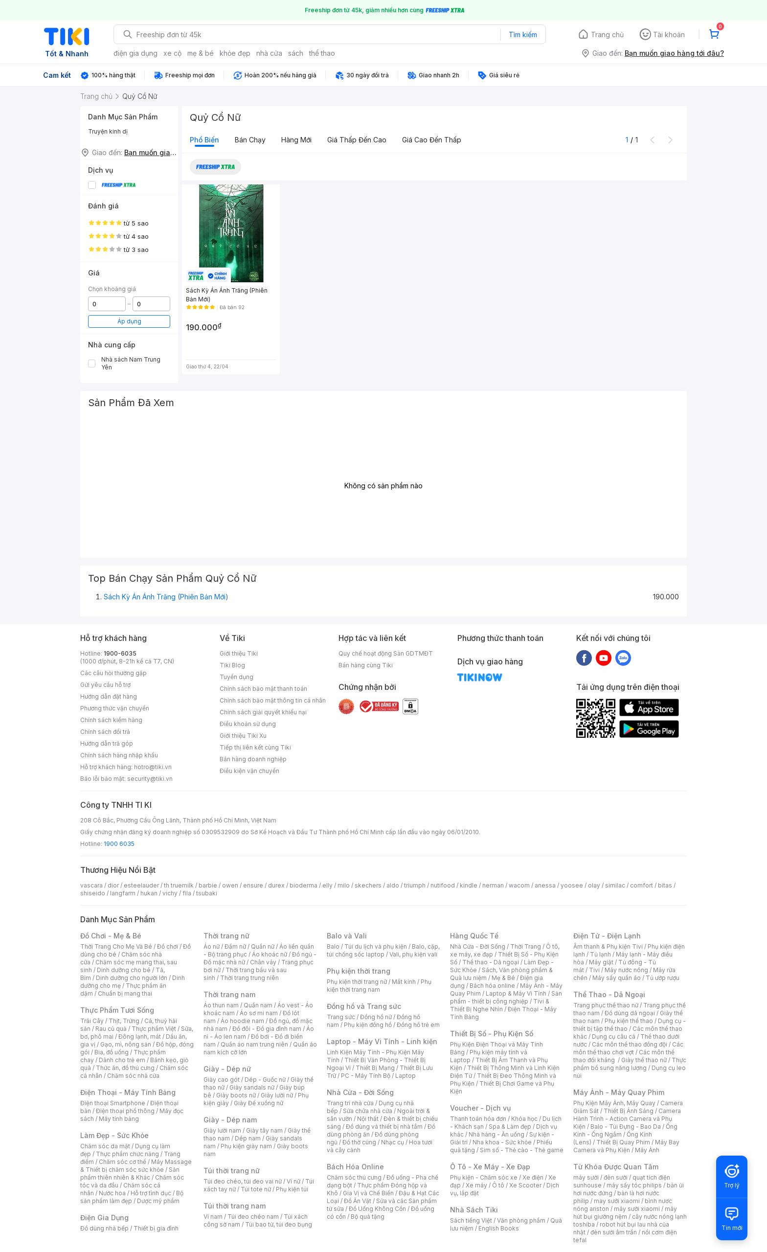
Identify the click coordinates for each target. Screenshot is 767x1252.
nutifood (442, 885)
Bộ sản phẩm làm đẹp (131, 1197)
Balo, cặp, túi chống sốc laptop (383, 950)
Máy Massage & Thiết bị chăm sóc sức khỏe (136, 1165)
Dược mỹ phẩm (158, 1201)
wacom (519, 885)
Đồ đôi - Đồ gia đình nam (266, 1028)
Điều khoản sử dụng (248, 724)
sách (295, 53)
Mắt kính (404, 981)
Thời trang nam (229, 994)
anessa (545, 885)
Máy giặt (601, 962)
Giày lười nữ (277, 1095)
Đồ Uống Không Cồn (377, 1208)
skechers (368, 885)
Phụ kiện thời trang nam (379, 985)
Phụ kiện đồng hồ (368, 1024)
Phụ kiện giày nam (246, 1146)
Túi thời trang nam (234, 1206)
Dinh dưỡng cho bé (124, 970)
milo (344, 885)
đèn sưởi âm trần (613, 1232)
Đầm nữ (235, 946)
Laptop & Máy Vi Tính (516, 993)
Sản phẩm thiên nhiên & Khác (130, 1173)
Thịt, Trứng (124, 1020)
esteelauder (141, 885)
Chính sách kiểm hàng (111, 720)
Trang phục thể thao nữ (605, 1005)
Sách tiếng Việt (471, 1220)
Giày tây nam (264, 1130)
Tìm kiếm (523, 34)
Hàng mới (296, 140)
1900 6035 (119, 843)
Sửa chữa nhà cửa (367, 1111)
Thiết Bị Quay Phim (623, 1142)
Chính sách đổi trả (105, 731)
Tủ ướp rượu (662, 977)
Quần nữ (262, 946)
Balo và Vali (347, 936)
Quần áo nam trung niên (254, 1044)
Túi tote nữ (256, 1189)
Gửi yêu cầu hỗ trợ (105, 684)
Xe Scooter (525, 1185)
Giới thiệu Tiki (239, 653)
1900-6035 (120, 653)
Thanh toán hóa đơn (478, 1118)
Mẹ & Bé (503, 977)
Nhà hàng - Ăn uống (496, 1134)
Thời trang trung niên (249, 977)
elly (327, 885)
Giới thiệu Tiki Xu (243, 735)
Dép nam (248, 1138)
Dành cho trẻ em (122, 1060)
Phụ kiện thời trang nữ (357, 981)
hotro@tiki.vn (153, 767)
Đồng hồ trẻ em (418, 1024)
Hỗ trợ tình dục (151, 1193)
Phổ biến (204, 140)
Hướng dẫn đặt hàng (108, 696)
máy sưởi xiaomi (637, 1208)
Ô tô (498, 1185)
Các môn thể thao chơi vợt (628, 1048)
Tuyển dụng (236, 677)
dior (113, 885)
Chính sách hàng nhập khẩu (119, 755)
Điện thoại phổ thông (125, 1111)
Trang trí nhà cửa (350, 1103)
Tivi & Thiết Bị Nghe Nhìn (499, 1005)
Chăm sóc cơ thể (122, 1161)
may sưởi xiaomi (617, 1201)
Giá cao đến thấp (431, 140)
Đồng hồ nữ (376, 1017)
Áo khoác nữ (269, 954)
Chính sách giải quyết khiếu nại (263, 712)
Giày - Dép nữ (227, 1069)
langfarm (122, 893)
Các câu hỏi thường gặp (113, 673)
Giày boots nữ (236, 1095)
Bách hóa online (492, 985)
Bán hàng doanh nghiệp (253, 759)
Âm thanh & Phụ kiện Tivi (608, 946)
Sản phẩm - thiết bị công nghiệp (506, 997)
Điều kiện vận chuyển (249, 770)
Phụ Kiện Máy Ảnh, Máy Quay (614, 1103)
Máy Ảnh (647, 1150)
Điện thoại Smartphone (112, 1103)
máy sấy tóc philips (634, 1185)
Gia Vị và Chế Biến (368, 1193)
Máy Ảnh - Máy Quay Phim (618, 1092)
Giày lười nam (222, 1130)
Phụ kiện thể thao (629, 1020)
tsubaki (206, 893)
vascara (91, 885)
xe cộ (172, 53)
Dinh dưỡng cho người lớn (131, 977)
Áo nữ (211, 946)
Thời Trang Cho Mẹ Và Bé (116, 946)
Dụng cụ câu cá (613, 1036)
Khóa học (524, 1118)
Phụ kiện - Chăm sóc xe (484, 1177)
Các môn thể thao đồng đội (629, 1044)
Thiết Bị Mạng (375, 1067)
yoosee (572, 885)
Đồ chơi (167, 946)
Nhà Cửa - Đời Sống (360, 1092)
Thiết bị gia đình (156, 1228)
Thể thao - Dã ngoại (490, 962)
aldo (392, 885)
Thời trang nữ (226, 936)
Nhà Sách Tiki (474, 1210)
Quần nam (258, 1005)
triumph (415, 885)
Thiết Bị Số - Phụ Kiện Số (491, 1033)
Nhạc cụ (392, 1142)
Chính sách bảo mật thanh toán (263, 688)
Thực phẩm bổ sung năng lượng (629, 1063)
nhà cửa (269, 53)
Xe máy (476, 1185)
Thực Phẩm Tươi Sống (117, 1010)
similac (615, 885)
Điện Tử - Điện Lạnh (607, 936)
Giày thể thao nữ (644, 1060)
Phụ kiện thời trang (358, 971)
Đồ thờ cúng (359, 1142)
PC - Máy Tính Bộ (365, 1075)
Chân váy (263, 962)
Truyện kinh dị (108, 131)
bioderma (303, 885)
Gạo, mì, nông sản (125, 1044)
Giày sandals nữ (251, 1087)
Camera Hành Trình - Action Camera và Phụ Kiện (627, 1118)
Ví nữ (293, 1181)
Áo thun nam (221, 1005)
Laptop (405, 1075)
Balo (333, 946)
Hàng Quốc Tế (474, 936)
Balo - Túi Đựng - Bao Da (625, 1126)
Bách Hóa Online (355, 1166)
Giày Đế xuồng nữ (258, 1103)
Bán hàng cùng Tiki (365, 665)
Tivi (594, 970)
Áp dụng (129, 321)
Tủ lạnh (600, 954)
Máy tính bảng (119, 1118)
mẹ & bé (200, 53)
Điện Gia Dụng (104, 1217)
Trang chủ (607, 34)
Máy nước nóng (626, 970)
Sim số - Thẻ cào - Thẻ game (522, 1150)
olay (594, 885)
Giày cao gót (221, 1079)
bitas (665, 885)
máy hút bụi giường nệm (625, 1212)
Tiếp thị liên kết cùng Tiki (255, 747)
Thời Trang (525, 946)
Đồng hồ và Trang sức (364, 1006)
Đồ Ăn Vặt (357, 1201)
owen (230, 885)
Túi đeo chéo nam (253, 1216)
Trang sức (341, 1017)
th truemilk (179, 885)
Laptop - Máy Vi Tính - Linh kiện (382, 1041)
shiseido (92, 893)
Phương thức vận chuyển (114, 708)
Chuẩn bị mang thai (125, 993)
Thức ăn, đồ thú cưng (125, 1067)
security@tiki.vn (150, 778)
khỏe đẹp (235, 53)
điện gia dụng (135, 53)
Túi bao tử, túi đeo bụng (278, 1224)
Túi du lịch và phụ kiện (375, 946)
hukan (149, 893)
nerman (493, 885)
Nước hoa (112, 1193)
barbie (208, 885)
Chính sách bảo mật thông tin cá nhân (273, 700)
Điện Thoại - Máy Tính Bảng (128, 1092)
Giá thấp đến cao (356, 140)
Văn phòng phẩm (521, 1220)
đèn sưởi (616, 1177)
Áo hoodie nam (242, 1020)
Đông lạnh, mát (139, 1036)
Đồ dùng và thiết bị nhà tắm (384, 1126)
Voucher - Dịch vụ (480, 1108)
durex (276, 885)
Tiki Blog (232, 665)
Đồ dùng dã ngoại (630, 1013)
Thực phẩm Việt (154, 1028)
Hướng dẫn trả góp (106, 743)
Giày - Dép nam (230, 1119)
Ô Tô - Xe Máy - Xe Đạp (490, 1166)
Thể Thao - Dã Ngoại (609, 994)
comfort (641, 885)
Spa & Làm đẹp (510, 1126)
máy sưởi (586, 1177)
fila (186, 893)
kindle (468, 885)
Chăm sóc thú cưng (354, 1177)
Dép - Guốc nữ (265, 1079)
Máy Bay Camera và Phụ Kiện (626, 1146)
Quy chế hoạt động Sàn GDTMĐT (385, 653)
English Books (498, 1228)
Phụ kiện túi (292, 1189)
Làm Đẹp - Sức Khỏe (114, 1135)
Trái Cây (92, 1020)
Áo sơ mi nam (259, 1013)
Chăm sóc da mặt (105, 1146)
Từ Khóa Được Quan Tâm (615, 1166)
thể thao (322, 53)
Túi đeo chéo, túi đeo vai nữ (242, 1181)
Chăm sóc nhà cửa (133, 1075)
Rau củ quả (111, 1028)
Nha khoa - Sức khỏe (502, 1142)
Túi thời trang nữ (231, 1170)
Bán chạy (250, 140)
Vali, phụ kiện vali (413, 954)
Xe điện (532, 1177)
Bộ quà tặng (367, 1216)
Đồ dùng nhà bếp (104, 1228)
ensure (253, 885)
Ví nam (213, 1216)
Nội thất (368, 1118)
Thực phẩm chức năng (127, 1154)
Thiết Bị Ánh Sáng (629, 1111)
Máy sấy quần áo (616, 977)
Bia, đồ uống (111, 1052)
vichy (170, 893)
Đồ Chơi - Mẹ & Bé (110, 936)
